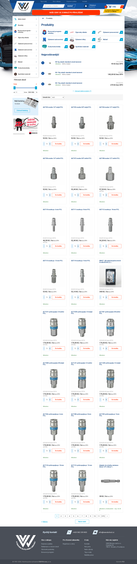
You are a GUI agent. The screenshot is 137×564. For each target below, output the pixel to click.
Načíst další (82, 521)
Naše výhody (88, 549)
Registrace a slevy (69, 544)
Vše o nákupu (57, 1)
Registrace (92, 7)
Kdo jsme (87, 547)
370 (103, 516)
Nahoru (45, 522)
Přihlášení (93, 5)
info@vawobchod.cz (106, 532)
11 (99, 516)
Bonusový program (47, 552)
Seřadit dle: (46, 97)
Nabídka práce (89, 555)
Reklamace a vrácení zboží (50, 547)
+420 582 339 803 (80, 532)
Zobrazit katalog (22, 110)
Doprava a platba (71, 1)
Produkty (49, 18)
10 (95, 516)
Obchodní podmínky (47, 549)
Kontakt (84, 1)
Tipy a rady (43, 1)
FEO (123, 562)
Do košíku (58, 144)
